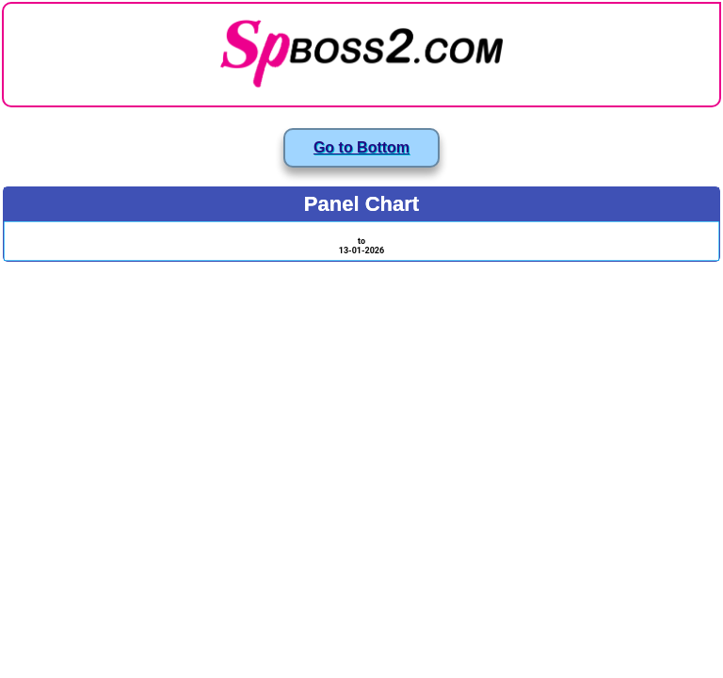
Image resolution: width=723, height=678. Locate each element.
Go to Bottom (361, 147)
